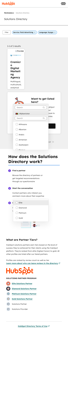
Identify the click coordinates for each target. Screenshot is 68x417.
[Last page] (50, 142)
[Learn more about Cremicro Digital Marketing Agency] (16, 69)
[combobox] (31, 107)
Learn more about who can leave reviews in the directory (33, 263)
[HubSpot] (8, 4)
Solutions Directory (15, 19)
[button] (6, 32)
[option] (30, 113)
